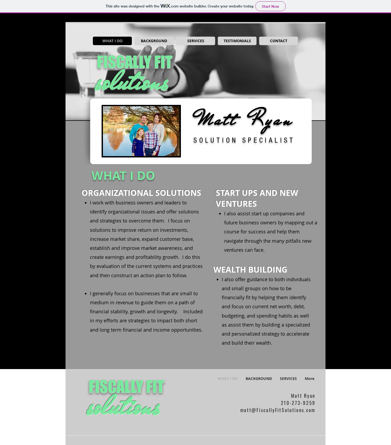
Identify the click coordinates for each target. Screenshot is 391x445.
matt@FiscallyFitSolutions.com (277, 410)
